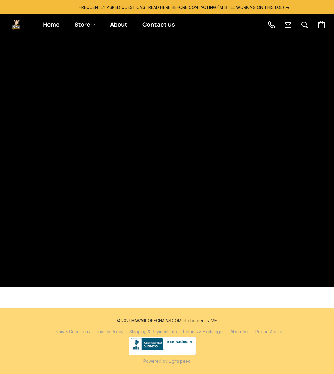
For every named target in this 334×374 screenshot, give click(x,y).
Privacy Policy (109, 331)
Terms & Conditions (71, 331)
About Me (239, 331)
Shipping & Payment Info (153, 331)
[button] (16, 24)
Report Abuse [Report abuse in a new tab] (268, 331)
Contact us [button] (158, 24)
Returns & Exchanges (204, 331)
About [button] (119, 24)
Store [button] (84, 24)
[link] (201, 7)
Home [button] (51, 24)
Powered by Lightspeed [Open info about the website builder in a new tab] (167, 361)
